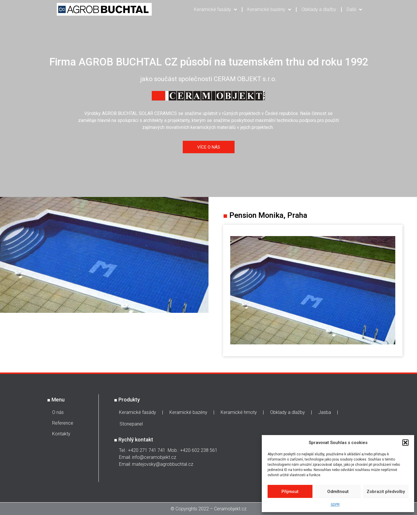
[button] (405, 442)
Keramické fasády (215, 9)
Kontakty (61, 434)
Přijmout (290, 491)
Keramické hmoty (239, 412)
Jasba (324, 412)
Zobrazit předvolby (386, 491)
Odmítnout (338, 491)
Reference (62, 423)
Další (354, 9)
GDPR (335, 505)
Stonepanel (131, 424)
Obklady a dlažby (318, 9)
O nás (58, 412)
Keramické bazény (269, 9)
